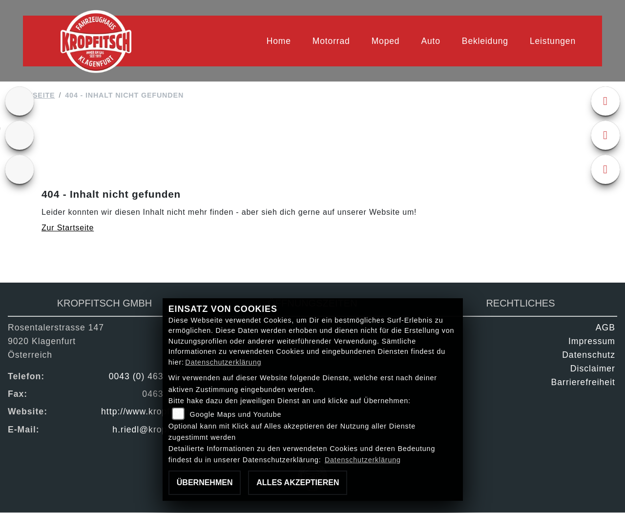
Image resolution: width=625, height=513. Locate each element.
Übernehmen (205, 482)
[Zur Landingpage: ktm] (19, 101)
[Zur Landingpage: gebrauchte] (19, 135)
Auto (430, 41)
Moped (386, 41)
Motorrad (331, 41)
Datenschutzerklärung (223, 362)
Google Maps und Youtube (235, 414)
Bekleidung (485, 41)
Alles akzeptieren (297, 482)
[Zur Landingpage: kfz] (19, 170)
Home (279, 41)
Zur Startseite (68, 228)
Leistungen (553, 41)
